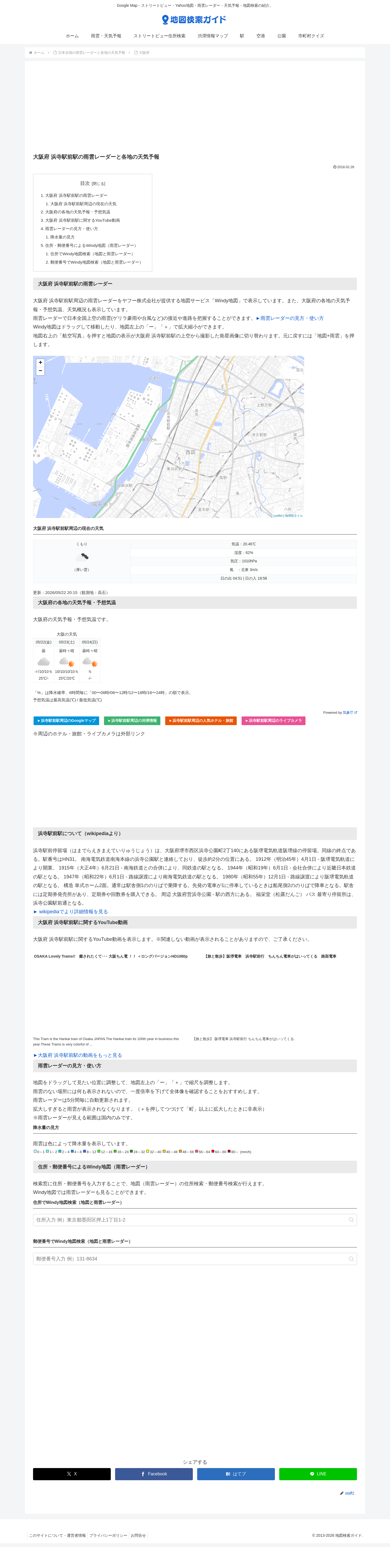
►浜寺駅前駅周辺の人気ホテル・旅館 (201, 724)
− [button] (40, 375)
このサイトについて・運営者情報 (58, 1539)
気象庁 (350, 716)
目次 (88, 183)
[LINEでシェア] (318, 1478)
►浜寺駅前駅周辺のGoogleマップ (66, 724)
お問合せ (143, 1539)
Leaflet (278, 519)
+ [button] (40, 367)
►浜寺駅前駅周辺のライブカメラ (273, 724)
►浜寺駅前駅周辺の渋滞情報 (132, 724)
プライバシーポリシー (112, 1539)
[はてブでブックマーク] (236, 1478)
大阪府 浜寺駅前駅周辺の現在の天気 (86, 204)
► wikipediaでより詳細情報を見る (70, 915)
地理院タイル (294, 519)
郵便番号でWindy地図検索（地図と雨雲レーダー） (100, 265)
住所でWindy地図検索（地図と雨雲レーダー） (96, 256)
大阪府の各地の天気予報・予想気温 (80, 213)
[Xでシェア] (72, 1478)
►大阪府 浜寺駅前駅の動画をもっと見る (77, 1058)
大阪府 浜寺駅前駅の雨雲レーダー (79, 195)
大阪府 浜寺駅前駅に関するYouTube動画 (85, 221)
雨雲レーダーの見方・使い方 (74, 230)
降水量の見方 (64, 239)
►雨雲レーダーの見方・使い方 (290, 321)
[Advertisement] (195, 109)
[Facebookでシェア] (154, 1478)
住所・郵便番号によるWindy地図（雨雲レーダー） (95, 247)
